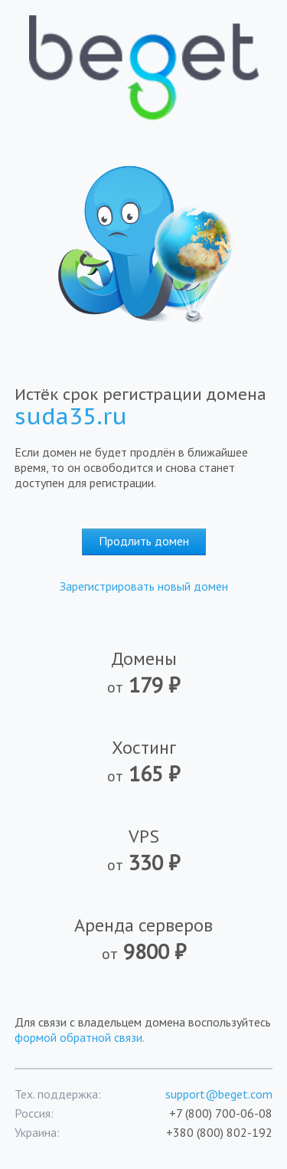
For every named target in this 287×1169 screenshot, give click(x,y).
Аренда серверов (143, 939)
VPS (143, 850)
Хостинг (143, 761)
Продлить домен (144, 540)
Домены (143, 673)
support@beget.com (218, 1094)
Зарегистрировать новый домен (144, 586)
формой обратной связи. (80, 1037)
